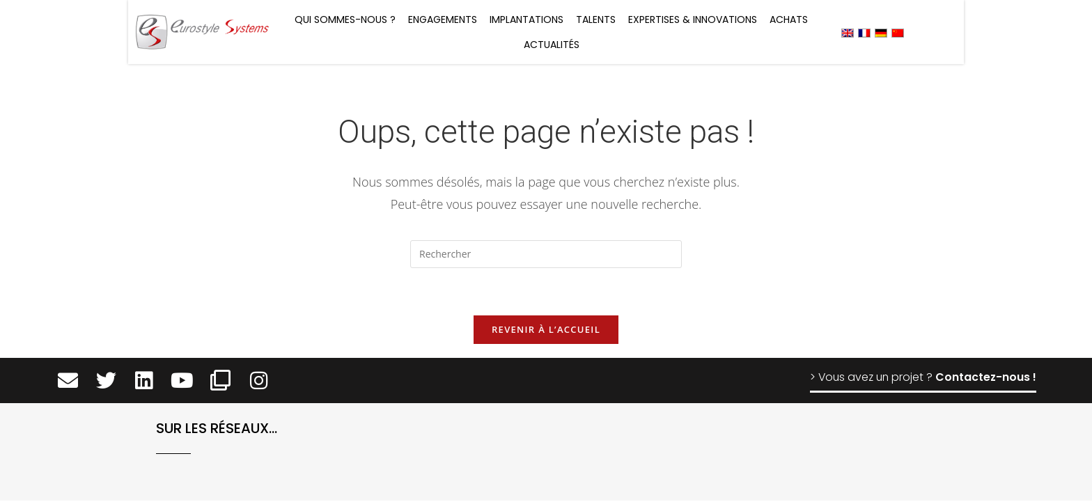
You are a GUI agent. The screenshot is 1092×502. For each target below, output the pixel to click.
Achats (789, 19)
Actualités (551, 45)
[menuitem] (847, 32)
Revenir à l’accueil (546, 330)
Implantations (526, 19)
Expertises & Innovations (692, 19)
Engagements (442, 19)
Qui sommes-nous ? (345, 19)
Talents (596, 19)
